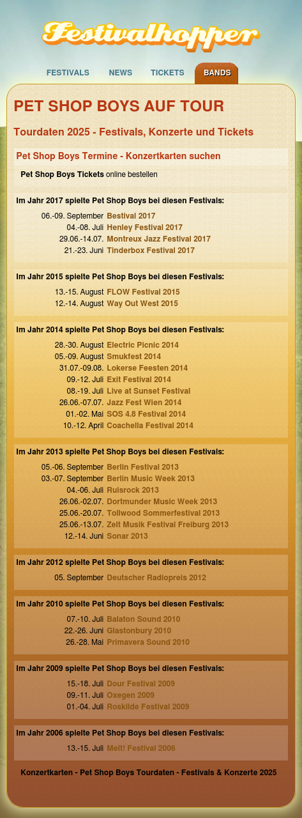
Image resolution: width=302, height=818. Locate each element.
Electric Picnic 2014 (143, 345)
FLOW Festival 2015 (143, 292)
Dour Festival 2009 (141, 684)
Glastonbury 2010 (139, 631)
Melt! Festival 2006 (141, 748)
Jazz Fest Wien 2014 (144, 402)
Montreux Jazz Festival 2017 (159, 239)
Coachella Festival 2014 (150, 425)
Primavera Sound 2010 (148, 642)
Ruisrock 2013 (133, 490)
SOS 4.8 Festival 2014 (146, 414)
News (120, 73)
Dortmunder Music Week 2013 (162, 501)
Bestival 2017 (131, 216)
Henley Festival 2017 (145, 227)
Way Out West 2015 (142, 303)
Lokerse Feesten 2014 (147, 368)
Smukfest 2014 (134, 356)
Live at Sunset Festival (148, 391)
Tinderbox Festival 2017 (151, 250)
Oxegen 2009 (131, 695)
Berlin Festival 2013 (143, 467)
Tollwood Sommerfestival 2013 (163, 513)
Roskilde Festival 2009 (148, 707)
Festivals (68, 73)
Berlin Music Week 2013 (151, 478)
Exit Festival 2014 (139, 379)
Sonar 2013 (127, 536)
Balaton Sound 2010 (143, 619)
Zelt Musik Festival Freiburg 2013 (168, 525)
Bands (217, 73)
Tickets (168, 73)
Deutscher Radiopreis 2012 (156, 578)
